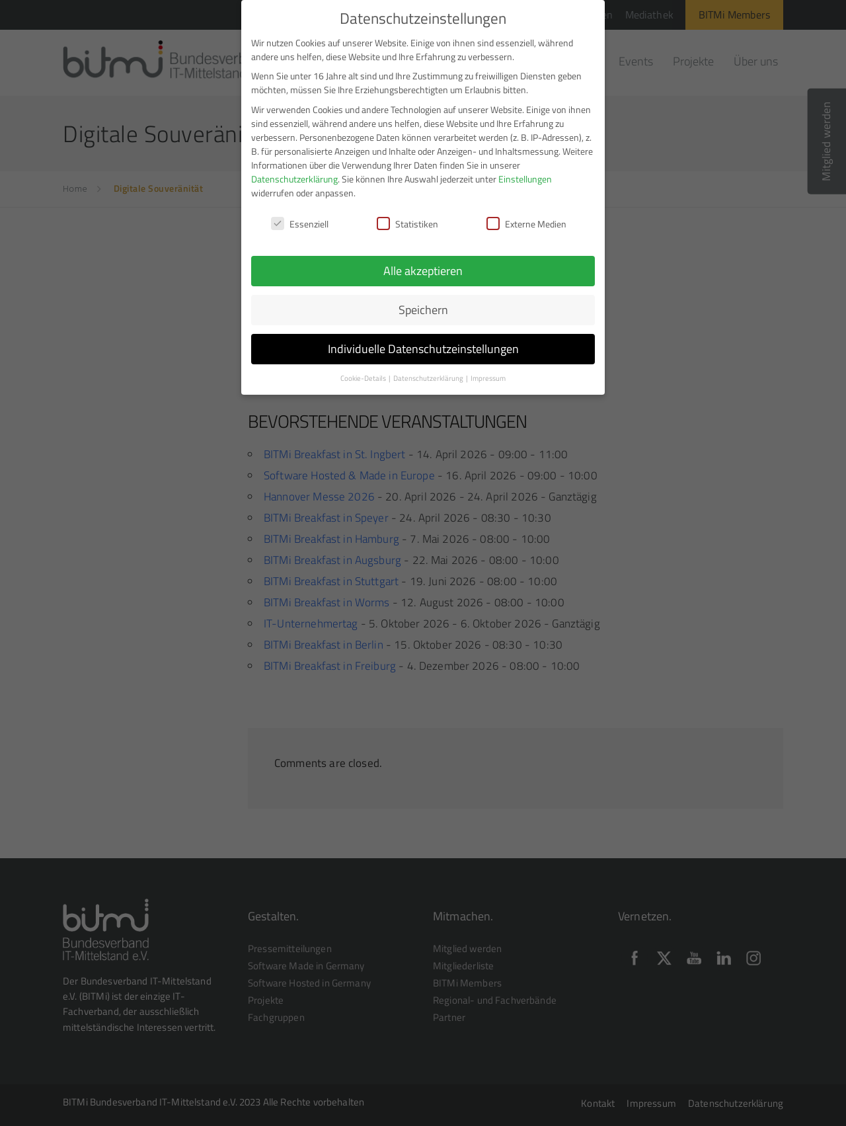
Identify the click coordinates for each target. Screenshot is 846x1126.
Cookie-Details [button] (363, 373)
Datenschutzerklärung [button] (429, 373)
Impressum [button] (488, 373)
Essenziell (299, 218)
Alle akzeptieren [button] (423, 265)
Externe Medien (526, 218)
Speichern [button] (423, 304)
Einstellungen (525, 174)
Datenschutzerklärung (294, 174)
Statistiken (407, 218)
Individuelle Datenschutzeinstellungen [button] (423, 343)
